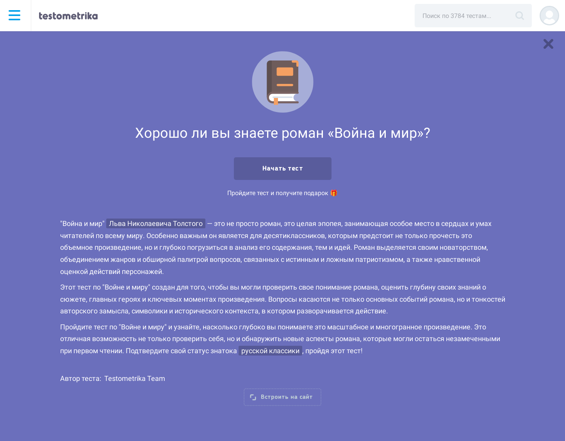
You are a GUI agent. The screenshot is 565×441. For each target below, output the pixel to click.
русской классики (270, 351)
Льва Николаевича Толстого (156, 223)
